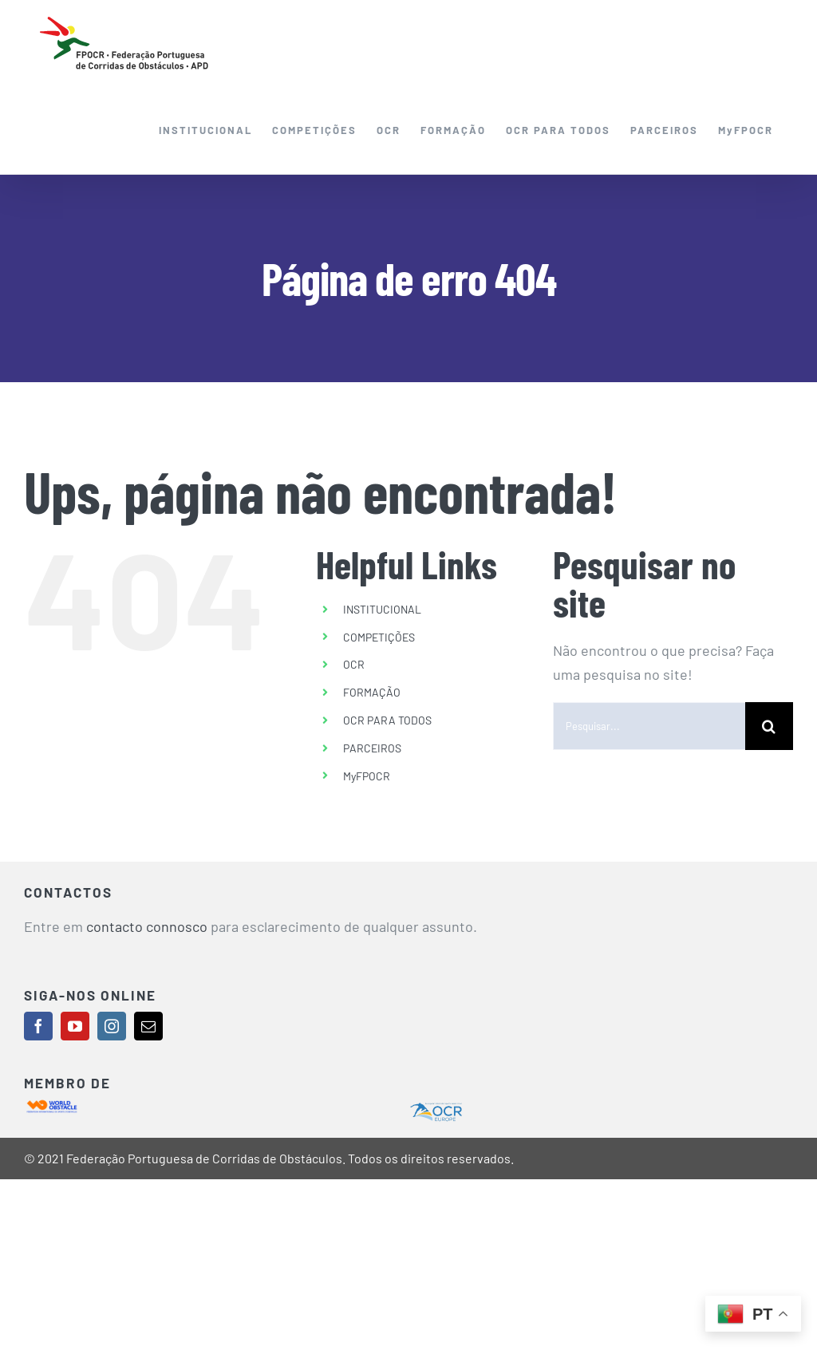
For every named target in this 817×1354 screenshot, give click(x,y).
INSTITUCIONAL (382, 609)
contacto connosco (146, 926)
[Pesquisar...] (649, 726)
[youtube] (75, 1026)
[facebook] (38, 1026)
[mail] (148, 1026)
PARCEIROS (372, 748)
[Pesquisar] (769, 726)
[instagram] (111, 1026)
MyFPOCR (366, 776)
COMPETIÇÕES (379, 637)
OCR (354, 664)
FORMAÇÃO (372, 692)
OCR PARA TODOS (387, 720)
